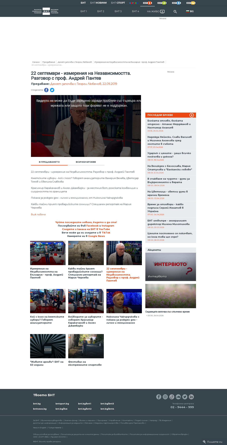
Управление (114, 420)
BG (192, 11)
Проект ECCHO (58, 437)
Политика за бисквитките (114, 434)
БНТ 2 (100, 11)
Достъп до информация (44, 423)
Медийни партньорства (106, 423)
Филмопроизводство (51, 420)
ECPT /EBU (44, 437)
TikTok (106, 232)
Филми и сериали (87, 420)
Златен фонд (70, 420)
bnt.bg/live (61, 409)
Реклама (162, 18)
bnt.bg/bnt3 (107, 403)
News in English (39, 428)
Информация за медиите (70, 423)
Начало (36, 62)
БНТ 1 (83, 11)
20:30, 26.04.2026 (155, 315)
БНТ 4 (135, 11)
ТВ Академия (165, 420)
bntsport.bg (62, 403)
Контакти (127, 420)
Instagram (108, 225)
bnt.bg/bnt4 (107, 409)
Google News (96, 236)
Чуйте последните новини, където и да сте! (86, 222)
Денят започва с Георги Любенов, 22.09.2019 (83, 84)
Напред (153, 420)
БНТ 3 (118, 11)
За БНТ (36, 420)
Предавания (48, 62)
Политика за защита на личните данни (80, 434)
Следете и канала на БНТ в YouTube (86, 229)
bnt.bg (37, 403)
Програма (102, 420)
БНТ (83, 2)
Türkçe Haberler (55, 428)
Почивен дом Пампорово (132, 423)
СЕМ (35, 437)
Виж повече (38, 214)
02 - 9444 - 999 (182, 407)
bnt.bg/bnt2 (84, 409)
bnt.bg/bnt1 (84, 403)
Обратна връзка (179, 434)
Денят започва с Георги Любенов (75, 62)
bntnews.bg (39, 409)
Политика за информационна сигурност (149, 434)
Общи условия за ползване (46, 434)
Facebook (92, 225)
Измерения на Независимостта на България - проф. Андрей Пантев (129, 62)
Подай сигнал (141, 420)
